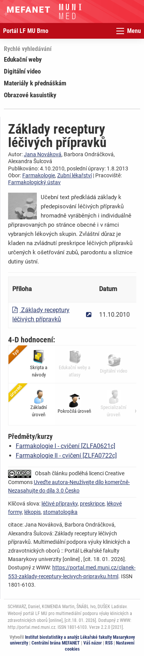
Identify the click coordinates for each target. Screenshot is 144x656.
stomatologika (60, 512)
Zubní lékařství (74, 175)
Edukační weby (23, 59)
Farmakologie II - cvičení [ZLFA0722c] (66, 455)
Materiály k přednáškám (35, 83)
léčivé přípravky (59, 504)
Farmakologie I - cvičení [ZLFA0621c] (65, 446)
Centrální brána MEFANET (55, 643)
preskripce (92, 504)
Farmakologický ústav (34, 182)
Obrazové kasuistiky (30, 95)
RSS (109, 643)
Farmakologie (38, 175)
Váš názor (92, 643)
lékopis (32, 512)
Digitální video (22, 71)
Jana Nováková (42, 154)
